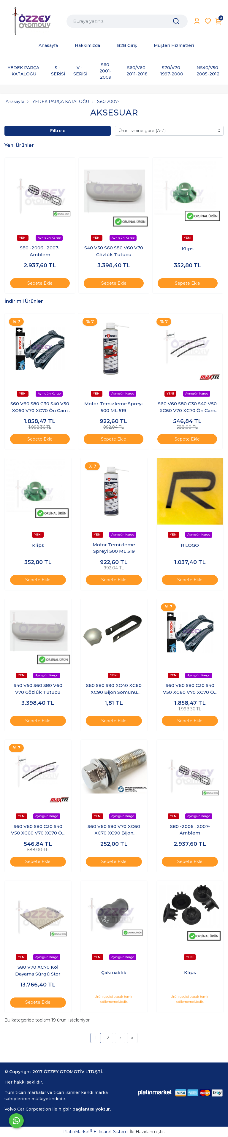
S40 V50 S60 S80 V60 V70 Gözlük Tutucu (113, 251)
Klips (188, 248)
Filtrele (57, 130)
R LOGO (190, 545)
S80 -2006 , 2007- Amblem (40, 251)
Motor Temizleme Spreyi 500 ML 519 (113, 407)
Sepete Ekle (40, 283)
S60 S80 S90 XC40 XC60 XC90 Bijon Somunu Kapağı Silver (114, 689)
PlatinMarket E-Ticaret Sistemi (96, 1131)
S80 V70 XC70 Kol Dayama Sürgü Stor (38, 970)
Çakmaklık (113, 972)
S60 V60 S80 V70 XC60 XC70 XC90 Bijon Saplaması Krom (114, 830)
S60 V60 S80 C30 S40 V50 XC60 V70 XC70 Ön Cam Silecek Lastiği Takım (39, 407)
